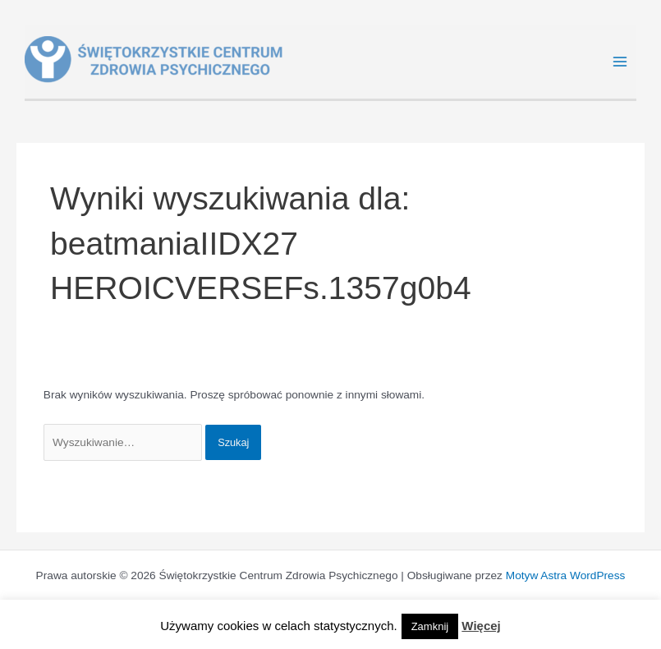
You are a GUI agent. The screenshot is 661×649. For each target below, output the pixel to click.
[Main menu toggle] (620, 62)
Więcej (480, 626)
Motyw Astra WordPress (566, 575)
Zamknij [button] (430, 626)
